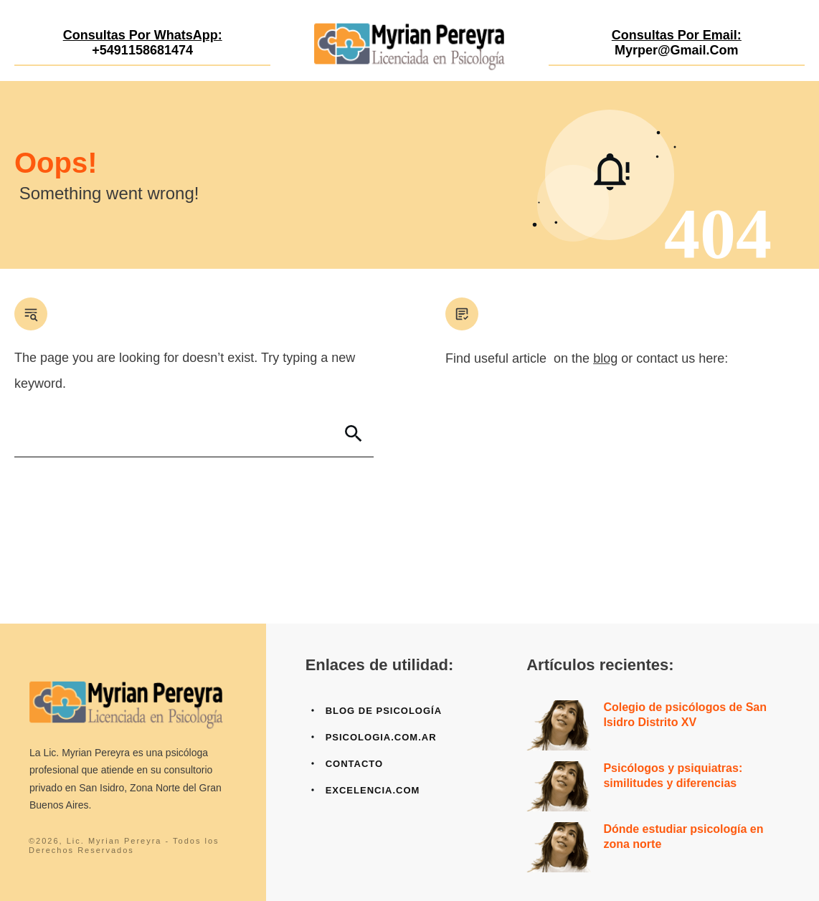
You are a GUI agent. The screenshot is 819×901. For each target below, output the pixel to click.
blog (605, 358)
